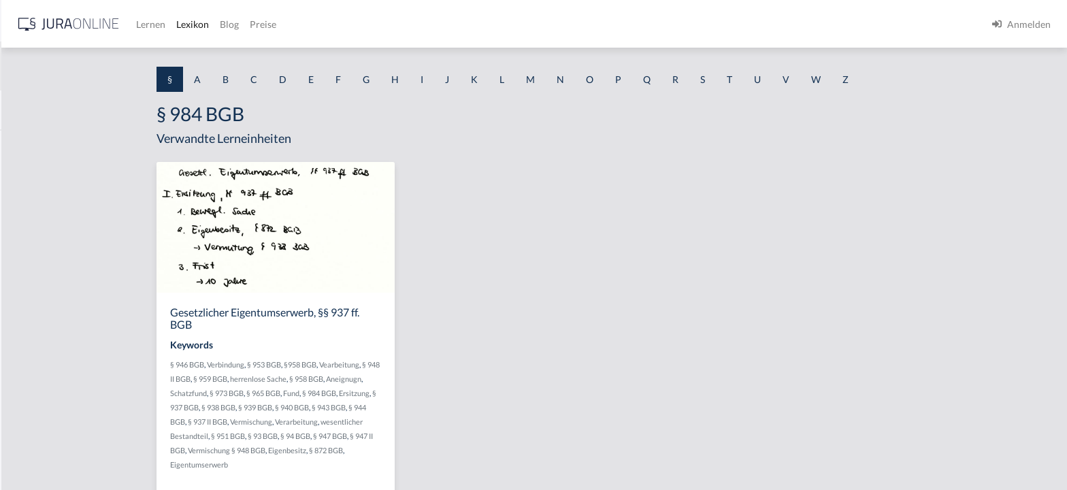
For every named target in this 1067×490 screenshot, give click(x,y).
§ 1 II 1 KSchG (40, 451)
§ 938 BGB (327, 407)
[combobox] (109, 66)
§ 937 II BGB (315, 421)
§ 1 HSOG (31, 267)
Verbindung (333, 364)
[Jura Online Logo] (285, 24)
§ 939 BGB (363, 407)
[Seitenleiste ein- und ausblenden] (196, 21)
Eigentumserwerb (307, 464)
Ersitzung (462, 393)
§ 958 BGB (414, 378)
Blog (445, 24)
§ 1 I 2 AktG (35, 328)
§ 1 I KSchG (35, 420)
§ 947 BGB (438, 435)
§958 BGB (408, 364)
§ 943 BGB (437, 407)
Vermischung (359, 421)
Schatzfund (296, 393)
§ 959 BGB (318, 378)
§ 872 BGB (434, 450)
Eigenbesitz (395, 450)
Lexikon (409, 24)
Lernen (367, 24)
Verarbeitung (404, 421)
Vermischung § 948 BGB (335, 450)
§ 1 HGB (28, 236)
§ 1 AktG (29, 144)
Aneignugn (452, 378)
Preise (479, 24)
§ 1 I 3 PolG (35, 389)
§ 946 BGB (295, 364)
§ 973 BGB (335, 393)
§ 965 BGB (372, 393)
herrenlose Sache (366, 378)
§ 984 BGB (427, 393)
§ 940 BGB (400, 407)
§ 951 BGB (336, 435)
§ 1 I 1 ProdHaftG (47, 298)
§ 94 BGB (403, 435)
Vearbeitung (447, 364)
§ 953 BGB (372, 364)
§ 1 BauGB (32, 175)
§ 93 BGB (371, 435)
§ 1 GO (25, 206)
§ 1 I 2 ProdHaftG (47, 359)
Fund (399, 393)
